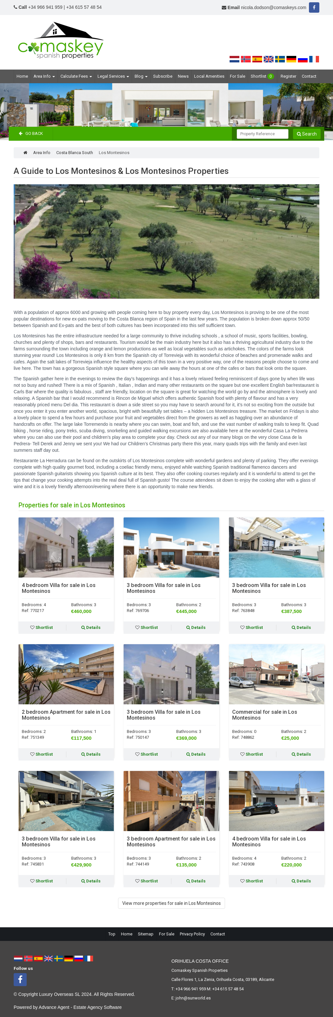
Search (307, 134)
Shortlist (262, 76)
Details (90, 627)
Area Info (44, 76)
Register (288, 76)
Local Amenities (209, 76)
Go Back (31, 133)
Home (22, 76)
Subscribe (162, 76)
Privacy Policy (192, 934)
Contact (309, 76)
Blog (141, 76)
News (183, 76)
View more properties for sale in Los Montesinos (171, 903)
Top (111, 934)
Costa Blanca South (74, 152)
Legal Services (113, 76)
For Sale (237, 76)
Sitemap (145, 934)
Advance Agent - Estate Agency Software (80, 1007)
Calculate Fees (76, 76)
